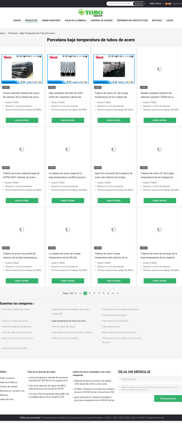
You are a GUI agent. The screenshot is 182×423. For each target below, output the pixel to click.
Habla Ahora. (156, 3)
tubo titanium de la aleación (115, 321)
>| (117, 293)
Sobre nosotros (51, 20)
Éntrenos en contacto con (132, 20)
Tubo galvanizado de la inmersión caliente (72, 332)
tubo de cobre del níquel (63, 326)
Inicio (2, 33)
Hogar (16, 20)
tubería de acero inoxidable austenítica (120, 309)
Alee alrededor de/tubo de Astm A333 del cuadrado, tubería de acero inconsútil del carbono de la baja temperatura (67, 95)
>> (113, 293)
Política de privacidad (30, 417)
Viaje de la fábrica (75, 20)
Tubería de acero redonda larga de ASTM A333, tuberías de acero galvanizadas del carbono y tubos (21, 175)
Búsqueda (139, 4)
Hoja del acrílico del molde (14, 348)
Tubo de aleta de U (111, 326)
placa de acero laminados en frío (17, 338)
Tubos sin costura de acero (15, 321)
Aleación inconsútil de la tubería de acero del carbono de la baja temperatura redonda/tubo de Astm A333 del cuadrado (114, 175)
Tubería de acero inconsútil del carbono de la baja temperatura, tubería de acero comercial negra (20, 256)
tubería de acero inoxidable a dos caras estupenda (92, 373)
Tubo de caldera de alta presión (17, 332)
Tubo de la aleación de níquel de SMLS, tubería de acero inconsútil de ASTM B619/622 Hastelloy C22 (47, 387)
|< (76, 293)
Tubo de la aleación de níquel (16, 309)
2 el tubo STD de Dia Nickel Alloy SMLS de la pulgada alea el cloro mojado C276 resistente (49, 396)
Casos (169, 20)
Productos (31, 20)
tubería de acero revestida (114, 315)
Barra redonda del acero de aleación (119, 332)
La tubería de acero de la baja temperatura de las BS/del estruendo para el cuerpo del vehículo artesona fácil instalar (65, 256)
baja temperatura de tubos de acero (69, 321)
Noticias (157, 20)
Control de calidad (102, 20)
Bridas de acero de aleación (65, 338)
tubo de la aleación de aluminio (17, 326)
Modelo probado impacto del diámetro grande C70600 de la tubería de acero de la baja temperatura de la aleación (157, 95)
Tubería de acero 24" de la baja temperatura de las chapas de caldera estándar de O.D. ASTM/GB (113, 95)
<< (80, 293)
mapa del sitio (6, 399)
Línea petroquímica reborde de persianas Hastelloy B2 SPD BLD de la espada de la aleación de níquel (48, 379)
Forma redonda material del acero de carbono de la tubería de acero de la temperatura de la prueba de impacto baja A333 (21, 95)
